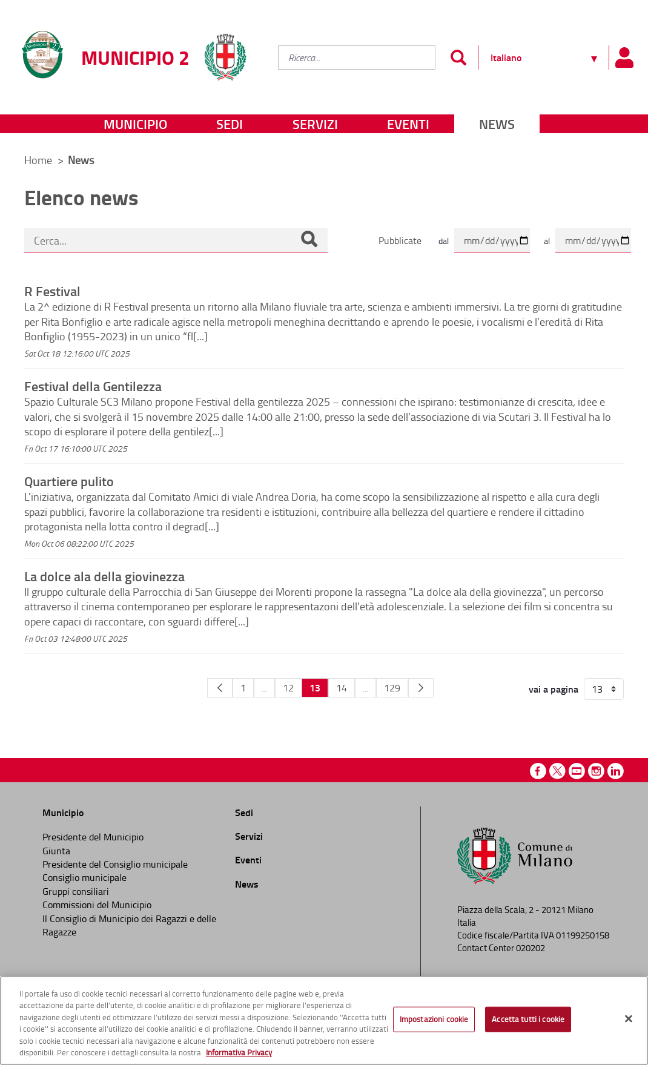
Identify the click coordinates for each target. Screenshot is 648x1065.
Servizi (315, 123)
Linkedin (615, 771)
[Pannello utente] (624, 57)
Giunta (56, 850)
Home (38, 160)
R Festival (52, 290)
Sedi (229, 123)
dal (443, 240)
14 (341, 687)
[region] (324, 1020)
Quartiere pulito (69, 480)
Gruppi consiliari (75, 891)
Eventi (408, 123)
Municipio (135, 123)
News (497, 123)
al (547, 240)
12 (288, 687)
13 (314, 687)
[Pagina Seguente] (421, 687)
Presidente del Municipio (93, 836)
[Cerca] (309, 240)
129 (392, 687)
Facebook (538, 771)
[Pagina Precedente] (220, 687)
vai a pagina (553, 689)
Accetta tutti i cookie (528, 1019)
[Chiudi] (628, 1019)
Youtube (577, 771)
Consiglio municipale (84, 877)
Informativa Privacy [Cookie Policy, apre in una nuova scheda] (239, 1052)
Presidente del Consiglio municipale (115, 864)
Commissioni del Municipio (96, 904)
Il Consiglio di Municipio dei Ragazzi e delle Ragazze (129, 925)
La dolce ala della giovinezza (104, 575)
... (264, 687)
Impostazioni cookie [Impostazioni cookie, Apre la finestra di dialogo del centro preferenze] (434, 1019)
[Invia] (458, 57)
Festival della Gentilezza (93, 385)
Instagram (596, 771)
